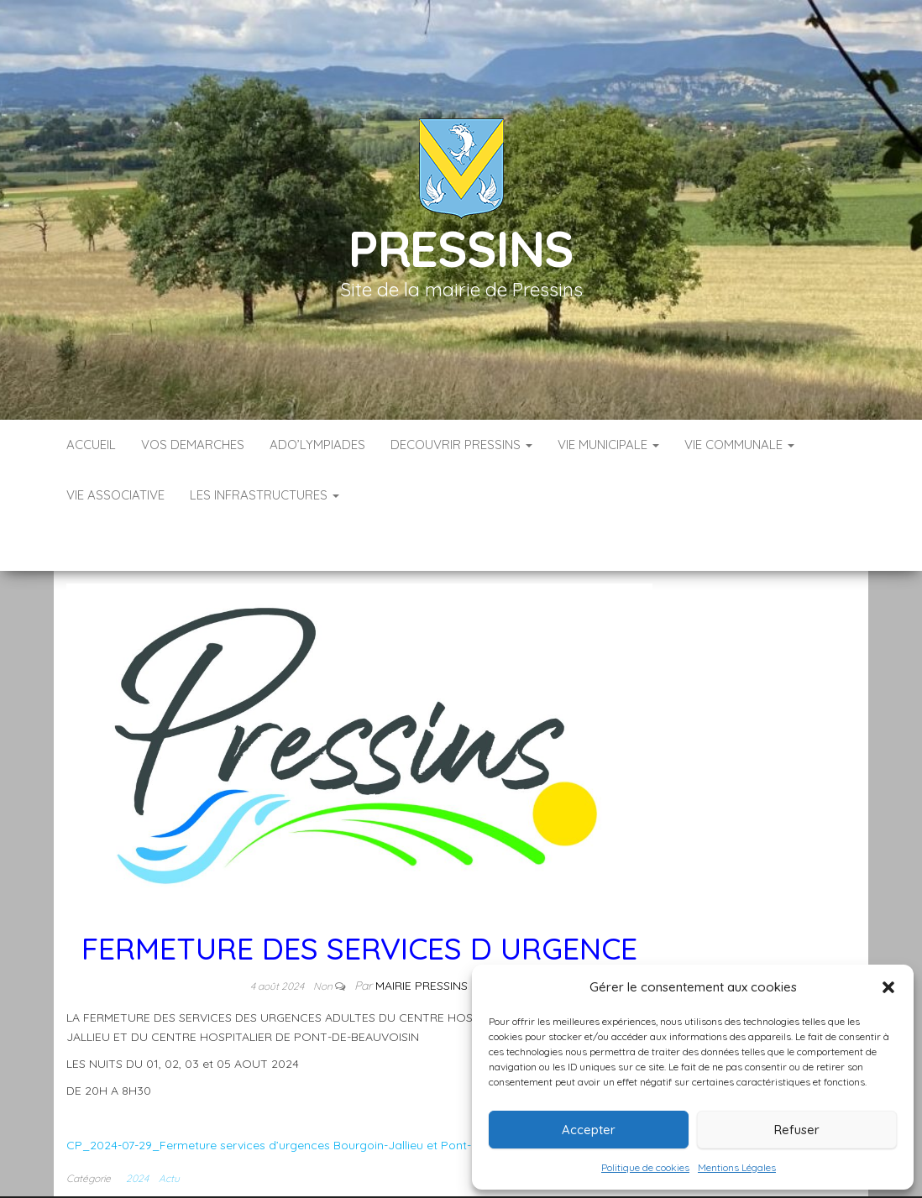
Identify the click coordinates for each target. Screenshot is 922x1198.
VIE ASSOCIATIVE (115, 495)
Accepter (589, 1130)
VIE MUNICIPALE (608, 445)
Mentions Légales (737, 1167)
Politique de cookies (645, 1167)
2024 (137, 1128)
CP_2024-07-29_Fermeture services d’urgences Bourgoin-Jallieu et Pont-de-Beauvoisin (307, 1094)
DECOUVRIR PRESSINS (461, 445)
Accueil (91, 445)
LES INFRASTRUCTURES (264, 495)
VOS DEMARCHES (192, 445)
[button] (888, 987)
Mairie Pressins (421, 935)
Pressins (461, 248)
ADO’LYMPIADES (317, 445)
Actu (169, 1128)
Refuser (797, 1130)
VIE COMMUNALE (739, 445)
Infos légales (408, 1180)
